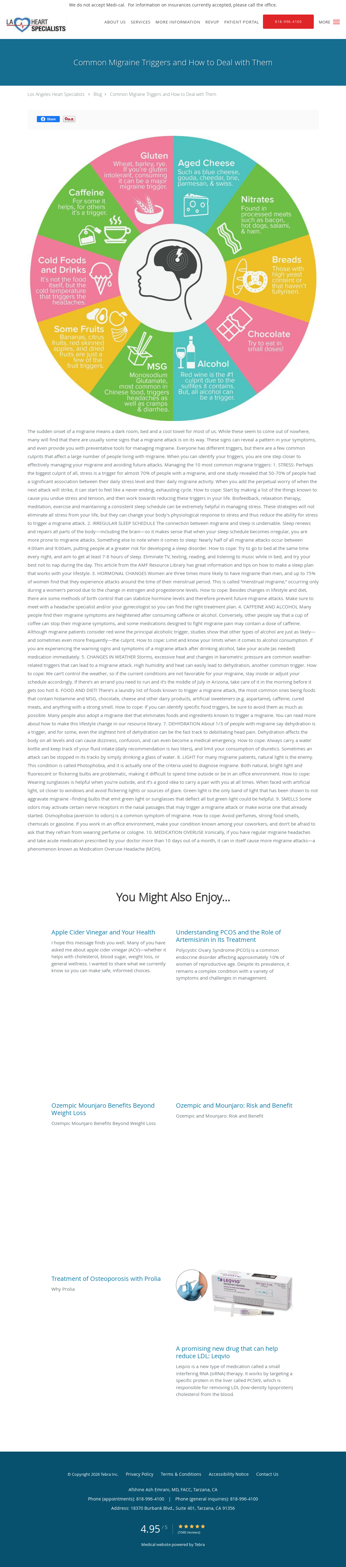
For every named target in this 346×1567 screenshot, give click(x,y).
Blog (98, 94)
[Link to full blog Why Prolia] (110, 1277)
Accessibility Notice (229, 1474)
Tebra (200, 1544)
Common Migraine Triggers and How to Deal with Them (163, 94)
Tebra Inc (109, 1474)
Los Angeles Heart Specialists (56, 94)
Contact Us (267, 1474)
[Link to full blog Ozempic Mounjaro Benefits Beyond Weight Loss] (110, 1108)
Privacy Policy (139, 1474)
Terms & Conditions (181, 1474)
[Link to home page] (34, 24)
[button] (336, 22)
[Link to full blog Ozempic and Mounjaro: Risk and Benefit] (235, 1104)
